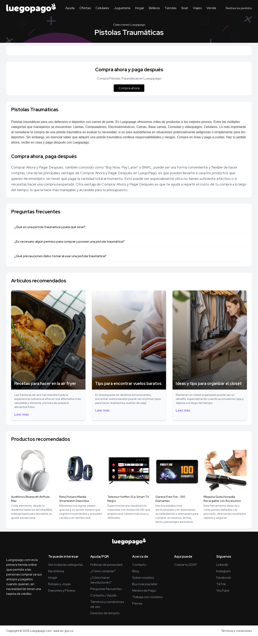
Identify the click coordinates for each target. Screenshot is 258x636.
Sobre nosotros (143, 577)
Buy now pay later (145, 584)
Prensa (137, 603)
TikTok (221, 584)
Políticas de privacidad (106, 565)
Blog (135, 571)
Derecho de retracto (105, 613)
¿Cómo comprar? (102, 571)
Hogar (139, 8)
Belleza (154, 8)
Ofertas (85, 8)
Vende (211, 8)
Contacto (139, 565)
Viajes (197, 8)
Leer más (21, 414)
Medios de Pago (144, 590)
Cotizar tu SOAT (185, 565)
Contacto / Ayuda (103, 595)
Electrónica (56, 571)
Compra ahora (129, 88)
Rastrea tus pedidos (239, 8)
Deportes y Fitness (61, 590)
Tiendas (170, 8)
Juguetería (122, 8)
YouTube (222, 590)
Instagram (223, 571)
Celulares (102, 8)
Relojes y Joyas (59, 584)
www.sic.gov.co (63, 631)
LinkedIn (222, 565)
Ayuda (70, 8)
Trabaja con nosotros (147, 597)
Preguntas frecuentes (106, 589)
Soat (184, 8)
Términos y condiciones (236, 631)
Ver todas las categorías (65, 565)
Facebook (223, 577)
